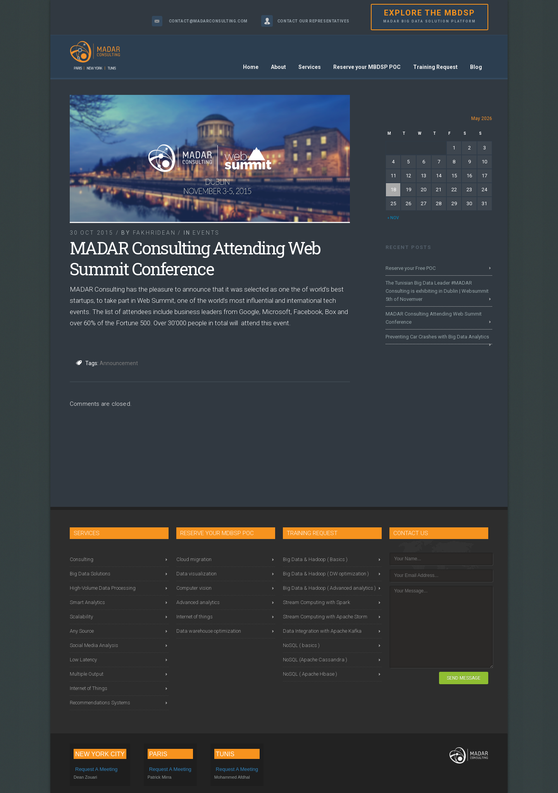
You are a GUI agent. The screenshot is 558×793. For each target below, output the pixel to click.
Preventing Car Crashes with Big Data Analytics (437, 337)
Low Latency (83, 660)
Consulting (81, 559)
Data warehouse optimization (208, 631)
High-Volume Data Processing (103, 588)
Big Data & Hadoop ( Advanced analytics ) (329, 588)
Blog (476, 67)
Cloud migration (194, 559)
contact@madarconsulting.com (208, 21)
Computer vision (194, 588)
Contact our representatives (313, 21)
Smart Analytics (87, 602)
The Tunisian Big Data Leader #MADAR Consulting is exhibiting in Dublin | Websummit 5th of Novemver (437, 291)
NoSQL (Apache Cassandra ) (315, 660)
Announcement (119, 363)
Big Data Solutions (90, 574)
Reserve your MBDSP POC (367, 67)
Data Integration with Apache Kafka (322, 631)
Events (206, 233)
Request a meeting (96, 769)
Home (250, 67)
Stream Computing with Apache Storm (325, 617)
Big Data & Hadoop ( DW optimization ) (326, 574)
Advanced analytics (198, 602)
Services (309, 67)
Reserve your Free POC (411, 268)
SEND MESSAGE (463, 678)
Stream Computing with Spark (316, 602)
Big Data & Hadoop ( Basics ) (315, 559)
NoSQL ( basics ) (301, 645)
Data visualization (196, 574)
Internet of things (194, 617)
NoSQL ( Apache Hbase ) (310, 674)
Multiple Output (86, 674)
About (278, 67)
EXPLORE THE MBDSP (429, 17)
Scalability (81, 617)
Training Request (435, 67)
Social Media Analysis (94, 645)
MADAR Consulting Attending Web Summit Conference (434, 318)
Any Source (82, 631)
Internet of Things (88, 688)
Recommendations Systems (100, 702)
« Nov (393, 218)
